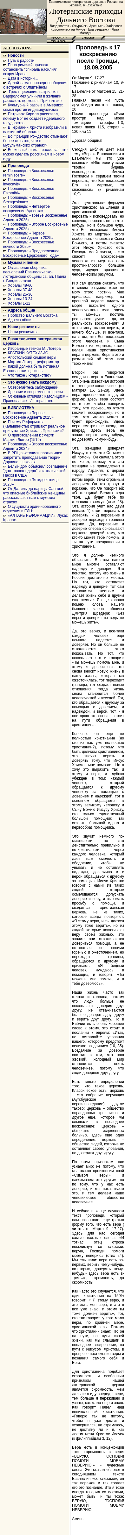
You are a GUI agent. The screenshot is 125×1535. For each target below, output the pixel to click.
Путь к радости (21, 60)
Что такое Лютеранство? (29, 375)
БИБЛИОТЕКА (21, 408)
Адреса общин (21, 310)
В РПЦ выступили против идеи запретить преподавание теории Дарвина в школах (32, 457)
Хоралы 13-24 (20, 299)
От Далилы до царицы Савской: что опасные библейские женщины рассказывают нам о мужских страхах (34, 495)
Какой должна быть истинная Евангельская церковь (31, 368)
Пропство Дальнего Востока (33, 315)
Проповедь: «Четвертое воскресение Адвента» (26, 208)
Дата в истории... (23, 78)
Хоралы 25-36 (20, 294)
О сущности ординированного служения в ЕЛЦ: (32, 508)
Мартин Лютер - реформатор (33, 362)
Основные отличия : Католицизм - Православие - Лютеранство (35, 398)
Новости (16, 55)
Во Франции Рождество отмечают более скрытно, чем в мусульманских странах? (35, 141)
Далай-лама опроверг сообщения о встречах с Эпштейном (35, 85)
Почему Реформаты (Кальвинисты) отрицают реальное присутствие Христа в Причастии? (34, 426)
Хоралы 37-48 (20, 290)
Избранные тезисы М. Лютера (34, 348)
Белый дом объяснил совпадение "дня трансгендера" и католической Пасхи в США (35, 471)
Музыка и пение (23, 262)
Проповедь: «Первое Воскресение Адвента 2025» (28, 235)
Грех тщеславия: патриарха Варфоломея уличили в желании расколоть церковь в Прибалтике (32, 96)
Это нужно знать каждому (32, 382)
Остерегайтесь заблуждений (33, 387)
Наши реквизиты (24, 327)
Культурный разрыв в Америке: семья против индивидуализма (33, 107)
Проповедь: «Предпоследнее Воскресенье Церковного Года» (31, 253)
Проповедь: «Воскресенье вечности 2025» (28, 244)
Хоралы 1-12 (19, 303)
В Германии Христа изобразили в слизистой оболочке (35, 129)
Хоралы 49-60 (20, 285)
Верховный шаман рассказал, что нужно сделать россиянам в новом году (35, 154)
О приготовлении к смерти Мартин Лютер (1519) (28, 437)
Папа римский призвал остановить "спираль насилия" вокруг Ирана (30, 69)
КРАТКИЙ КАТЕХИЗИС (28, 353)
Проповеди (18, 165)
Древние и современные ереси (35, 392)
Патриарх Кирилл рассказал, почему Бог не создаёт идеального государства (34, 118)
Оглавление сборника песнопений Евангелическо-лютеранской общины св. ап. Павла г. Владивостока (34, 274)
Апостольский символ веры (32, 357)
